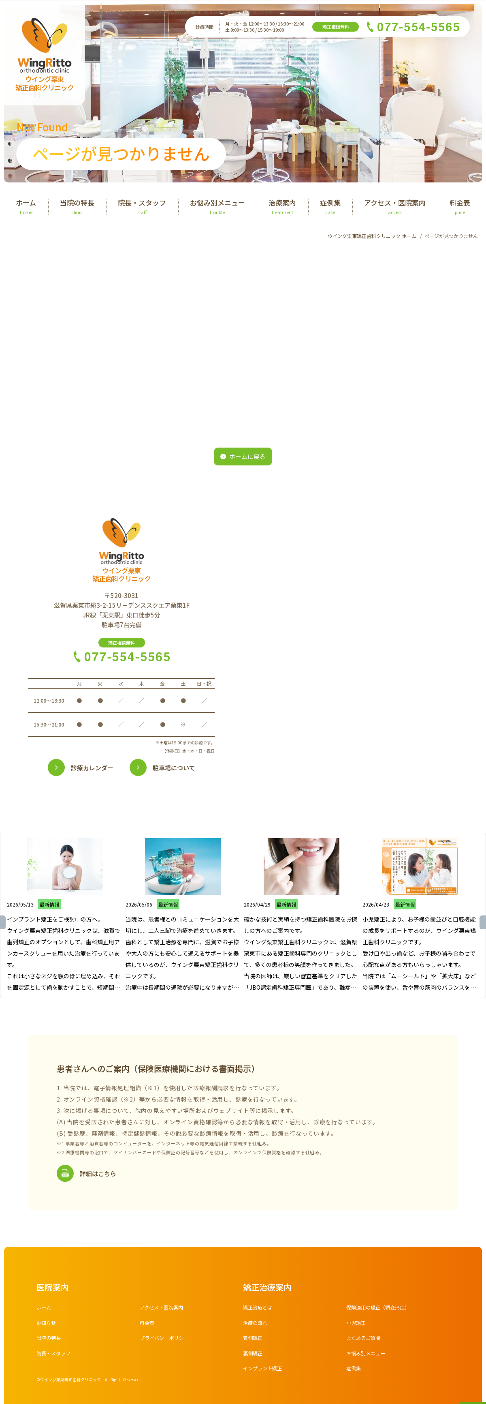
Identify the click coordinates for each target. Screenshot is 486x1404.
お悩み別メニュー (369, 1362)
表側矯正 (254, 1347)
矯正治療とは (260, 1316)
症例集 (354, 1377)
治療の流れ (257, 1331)
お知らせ (47, 1331)
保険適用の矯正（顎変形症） (383, 1316)
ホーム (44, 1316)
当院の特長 (50, 1347)
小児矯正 (357, 1331)
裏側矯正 (254, 1362)
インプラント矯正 (265, 1377)
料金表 (148, 1331)
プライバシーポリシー (168, 1347)
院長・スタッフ (56, 1362)
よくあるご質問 (366, 1347)
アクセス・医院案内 (165, 1316)
